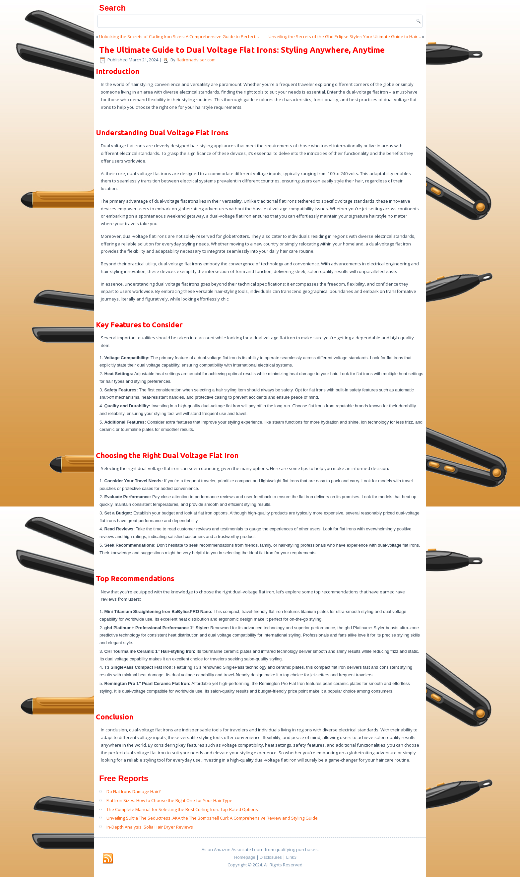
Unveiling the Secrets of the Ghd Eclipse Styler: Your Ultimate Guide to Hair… (345, 36)
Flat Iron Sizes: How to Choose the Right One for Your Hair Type (169, 800)
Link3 (291, 857)
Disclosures (271, 857)
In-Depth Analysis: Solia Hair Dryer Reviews (149, 827)
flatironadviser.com (196, 60)
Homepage (244, 857)
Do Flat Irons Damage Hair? (133, 791)
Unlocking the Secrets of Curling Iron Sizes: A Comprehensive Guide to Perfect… (179, 36)
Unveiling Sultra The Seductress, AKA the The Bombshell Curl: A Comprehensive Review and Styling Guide (212, 818)
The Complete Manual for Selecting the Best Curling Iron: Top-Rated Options (182, 809)
